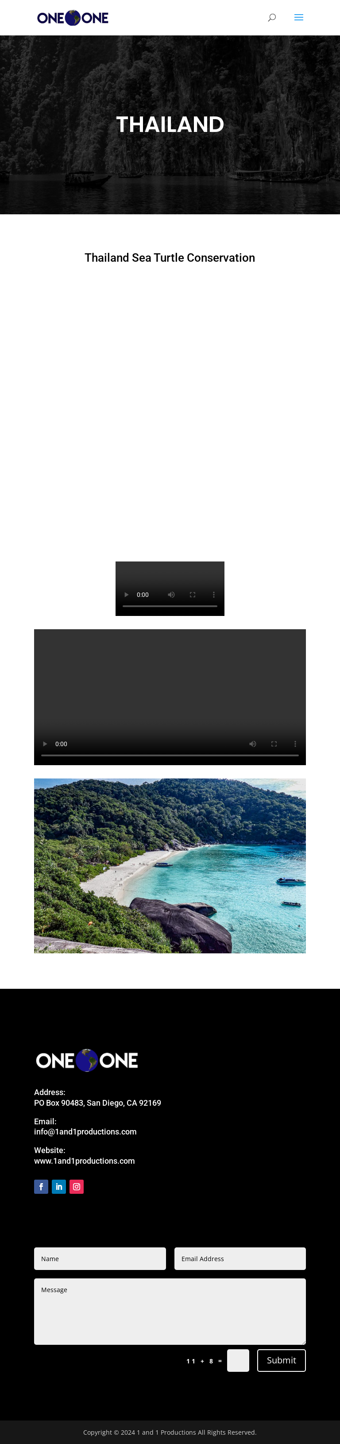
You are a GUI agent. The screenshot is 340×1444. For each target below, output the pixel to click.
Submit (281, 1360)
